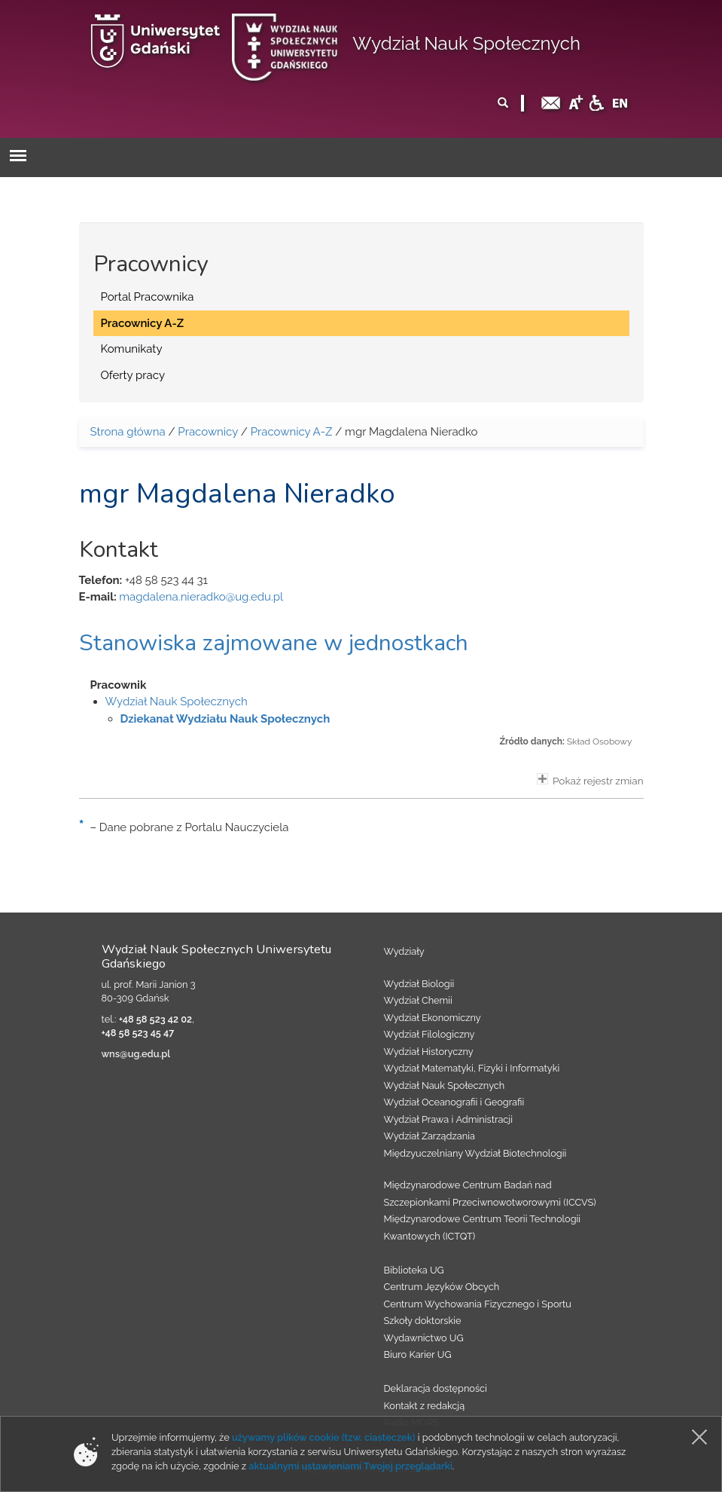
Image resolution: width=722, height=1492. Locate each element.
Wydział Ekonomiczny (432, 1017)
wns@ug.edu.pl (136, 1053)
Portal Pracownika (147, 297)
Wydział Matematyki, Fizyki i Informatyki (472, 1068)
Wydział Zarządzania (429, 1136)
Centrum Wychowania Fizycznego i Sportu (477, 1304)
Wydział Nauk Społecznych (466, 43)
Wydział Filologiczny (429, 1034)
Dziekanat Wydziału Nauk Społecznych (225, 719)
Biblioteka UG (414, 1270)
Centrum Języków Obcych (442, 1286)
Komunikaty (132, 349)
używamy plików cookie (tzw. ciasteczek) (324, 1437)
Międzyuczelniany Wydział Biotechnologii (475, 1153)
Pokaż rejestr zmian (590, 780)
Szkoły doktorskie (423, 1320)
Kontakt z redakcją (424, 1405)
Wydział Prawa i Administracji (448, 1119)
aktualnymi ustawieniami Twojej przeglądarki (350, 1466)
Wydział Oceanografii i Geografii (454, 1102)
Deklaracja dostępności (435, 1388)
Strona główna (128, 432)
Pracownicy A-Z (142, 323)
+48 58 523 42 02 (155, 1019)
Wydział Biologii (419, 983)
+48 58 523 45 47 (138, 1032)
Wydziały (404, 951)
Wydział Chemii (418, 1000)
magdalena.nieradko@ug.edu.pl (201, 597)
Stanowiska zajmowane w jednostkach (273, 643)
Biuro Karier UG (418, 1354)
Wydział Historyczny (429, 1051)
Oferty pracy (133, 375)
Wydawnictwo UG (424, 1338)
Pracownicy (208, 432)
